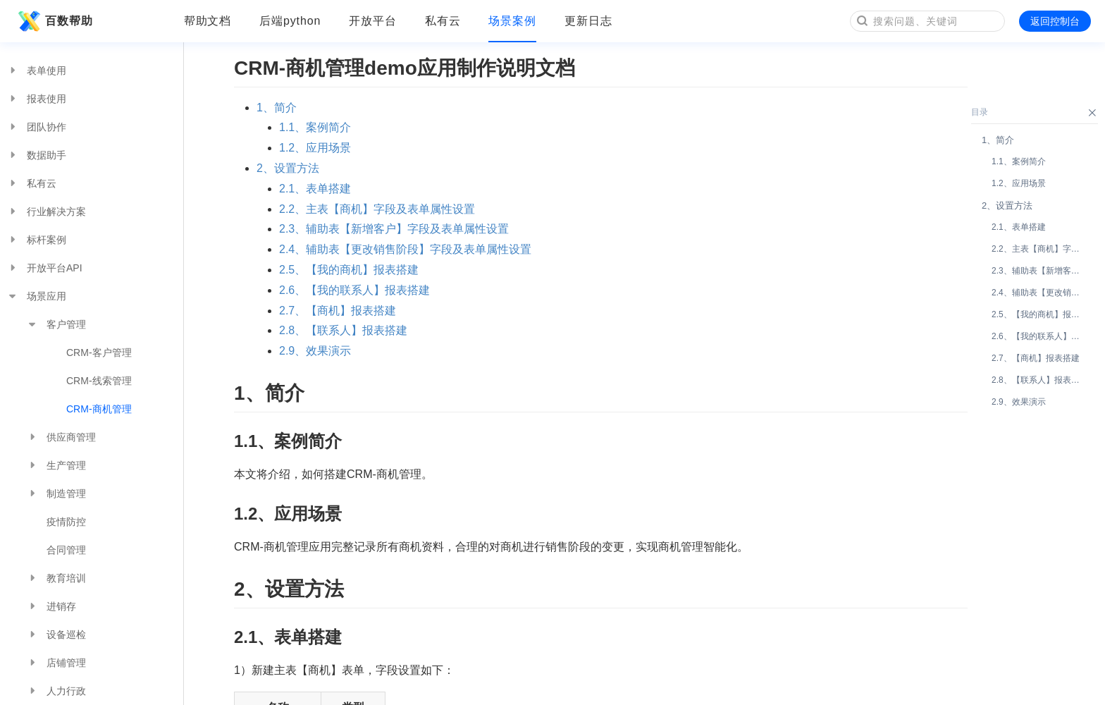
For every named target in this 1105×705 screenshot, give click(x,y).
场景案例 (512, 21)
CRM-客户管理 (99, 352)
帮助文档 (208, 21)
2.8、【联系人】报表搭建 (343, 330)
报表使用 (36, 99)
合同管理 (66, 550)
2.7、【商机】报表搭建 (337, 311)
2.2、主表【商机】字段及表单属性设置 (377, 209)
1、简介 (277, 108)
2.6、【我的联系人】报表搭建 (354, 290)
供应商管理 (61, 437)
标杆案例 (36, 240)
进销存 (51, 606)
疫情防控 (66, 521)
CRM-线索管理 (99, 380)
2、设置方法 (288, 168)
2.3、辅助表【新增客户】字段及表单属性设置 (394, 229)
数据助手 (36, 155)
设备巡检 (56, 634)
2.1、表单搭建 (315, 189)
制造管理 (56, 493)
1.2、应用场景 (315, 148)
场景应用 (36, 296)
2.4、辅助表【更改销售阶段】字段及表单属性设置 (405, 249)
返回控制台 (1055, 21)
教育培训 (56, 578)
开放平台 (373, 21)
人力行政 (56, 691)
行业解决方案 (46, 211)
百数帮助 (53, 21)
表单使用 (36, 70)
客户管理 (56, 324)
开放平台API (44, 268)
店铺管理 (56, 663)
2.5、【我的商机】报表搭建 (349, 270)
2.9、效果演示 (315, 351)
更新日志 (588, 21)
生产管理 (56, 465)
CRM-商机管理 (99, 409)
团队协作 (36, 127)
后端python (290, 21)
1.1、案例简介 (315, 127)
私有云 (443, 21)
